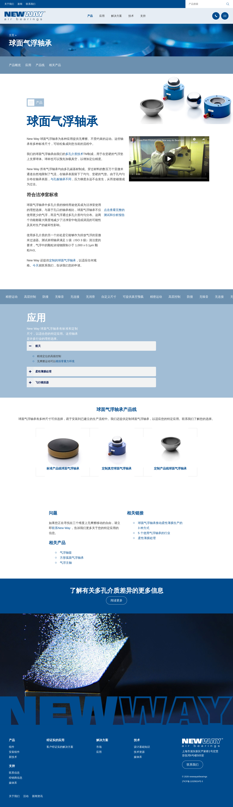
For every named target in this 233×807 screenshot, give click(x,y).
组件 (11, 746)
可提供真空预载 (134, 296)
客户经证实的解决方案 (60, 746)
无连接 (76, 296)
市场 (99, 746)
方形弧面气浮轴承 (72, 557)
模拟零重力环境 (65, 361)
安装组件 (14, 751)
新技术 (13, 756)
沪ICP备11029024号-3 (192, 781)
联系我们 (30, 4)
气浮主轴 (66, 562)
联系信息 (14, 772)
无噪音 (60, 296)
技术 (131, 15)
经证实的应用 (55, 740)
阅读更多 (116, 600)
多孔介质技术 (74, 154)
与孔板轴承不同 (61, 179)
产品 (90, 15)
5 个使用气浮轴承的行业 (154, 533)
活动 (26, 796)
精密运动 (13, 296)
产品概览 (15, 65)
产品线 (40, 65)
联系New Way (61, 528)
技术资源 (139, 751)
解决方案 (116, 15)
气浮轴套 (66, 552)
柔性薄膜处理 (147, 538)
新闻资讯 (37, 796)
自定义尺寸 (110, 296)
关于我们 (9, 4)
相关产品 (55, 65)
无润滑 (91, 296)
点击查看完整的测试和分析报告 (114, 212)
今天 (36, 265)
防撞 (47, 296)
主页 (11, 35)
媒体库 (138, 756)
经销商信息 (15, 777)
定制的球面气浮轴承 (62, 260)
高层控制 (31, 296)
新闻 (20, 4)
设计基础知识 (142, 746)
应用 (102, 15)
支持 (143, 15)
